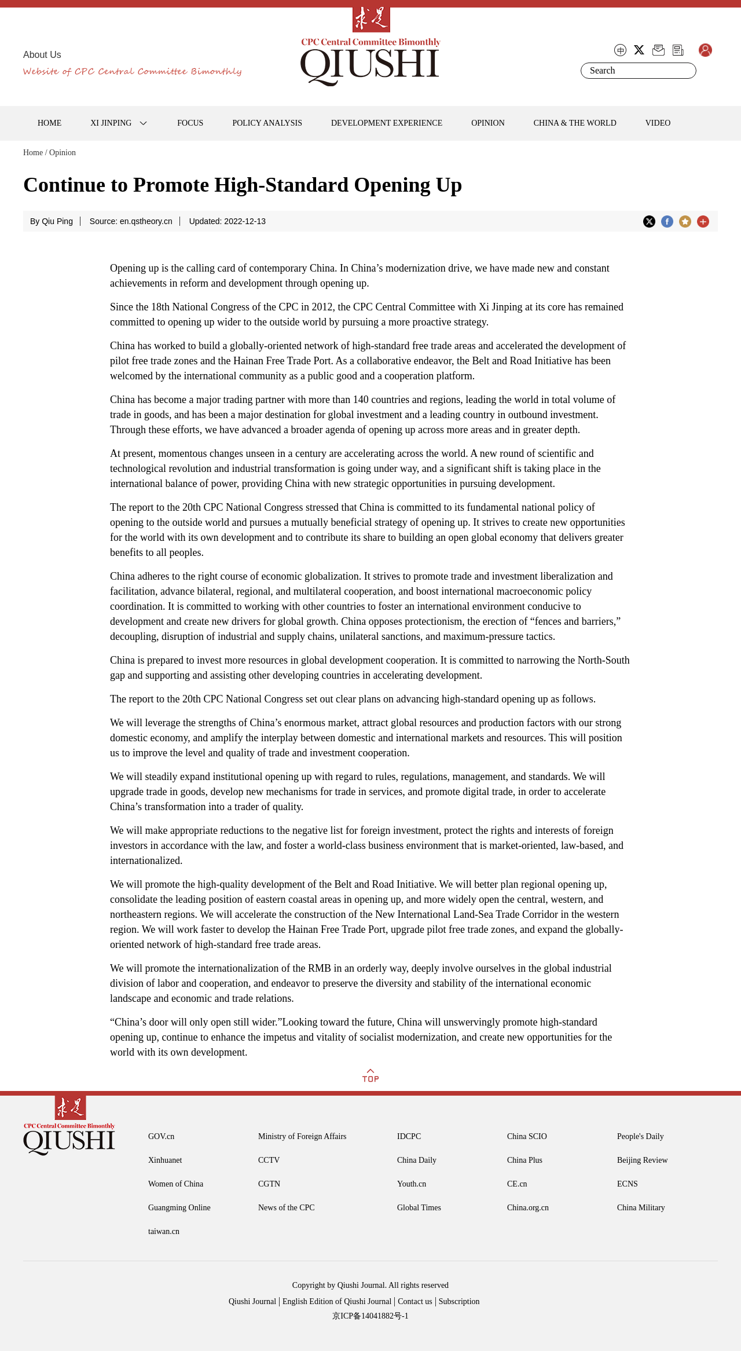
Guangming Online (179, 1207)
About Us (42, 55)
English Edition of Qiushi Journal (337, 1301)
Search (685, 70)
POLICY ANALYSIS (267, 123)
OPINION (488, 123)
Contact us (415, 1301)
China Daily (416, 1160)
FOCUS (190, 123)
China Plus (524, 1160)
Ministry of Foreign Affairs (302, 1136)
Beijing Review (642, 1160)
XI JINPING (110, 123)
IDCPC (409, 1136)
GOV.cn (161, 1136)
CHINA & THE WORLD (575, 123)
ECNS (627, 1184)
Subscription (459, 1301)
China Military (641, 1207)
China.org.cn (528, 1207)
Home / (35, 152)
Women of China (175, 1184)
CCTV (269, 1160)
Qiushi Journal (252, 1301)
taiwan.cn (163, 1231)
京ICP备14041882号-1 (370, 1316)
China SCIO (527, 1136)
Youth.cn (411, 1184)
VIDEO (658, 123)
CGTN (269, 1184)
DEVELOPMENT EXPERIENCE (386, 123)
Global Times (419, 1207)
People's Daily (640, 1136)
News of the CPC (286, 1207)
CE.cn (517, 1184)
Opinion (62, 152)
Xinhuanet (165, 1160)
